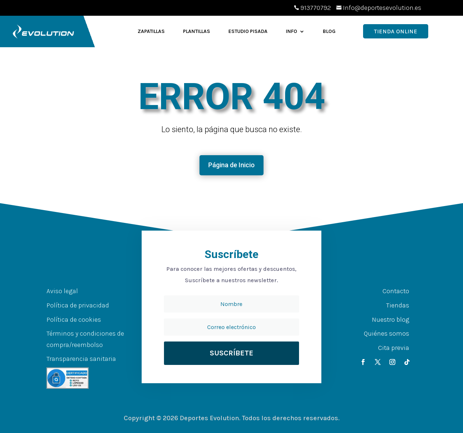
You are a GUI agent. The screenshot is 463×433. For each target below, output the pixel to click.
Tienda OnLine (395, 31)
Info (291, 31)
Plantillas (196, 31)
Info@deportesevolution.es (382, 8)
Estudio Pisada (248, 31)
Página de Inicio (231, 165)
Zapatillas (151, 31)
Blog (329, 31)
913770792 (315, 8)
